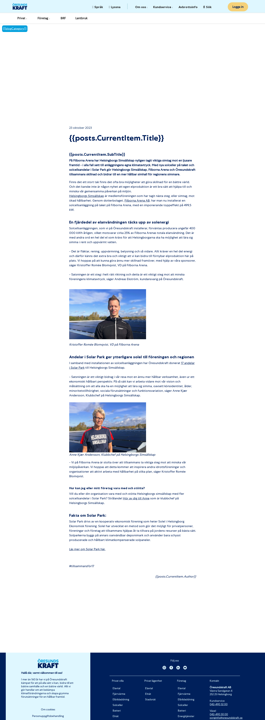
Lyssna (114, 7)
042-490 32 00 (219, 704)
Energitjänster (186, 716)
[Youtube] (185, 667)
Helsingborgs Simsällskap (86, 196)
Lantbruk (81, 18)
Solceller (118, 705)
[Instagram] (164, 667)
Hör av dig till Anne (136, 498)
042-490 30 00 (219, 714)
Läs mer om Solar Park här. (87, 549)
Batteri (117, 710)
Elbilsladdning (121, 699)
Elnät (116, 716)
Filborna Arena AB (137, 200)
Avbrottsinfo (188, 7)
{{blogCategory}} (15, 29)
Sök (207, 7)
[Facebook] (171, 667)
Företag (44, 18)
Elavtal (116, 688)
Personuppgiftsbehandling (48, 716)
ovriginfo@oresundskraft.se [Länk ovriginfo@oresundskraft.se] (226, 717)
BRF (63, 18)
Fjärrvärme (119, 694)
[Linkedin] (178, 667)
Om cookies (48, 709)
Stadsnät (150, 699)
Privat (22, 18)
